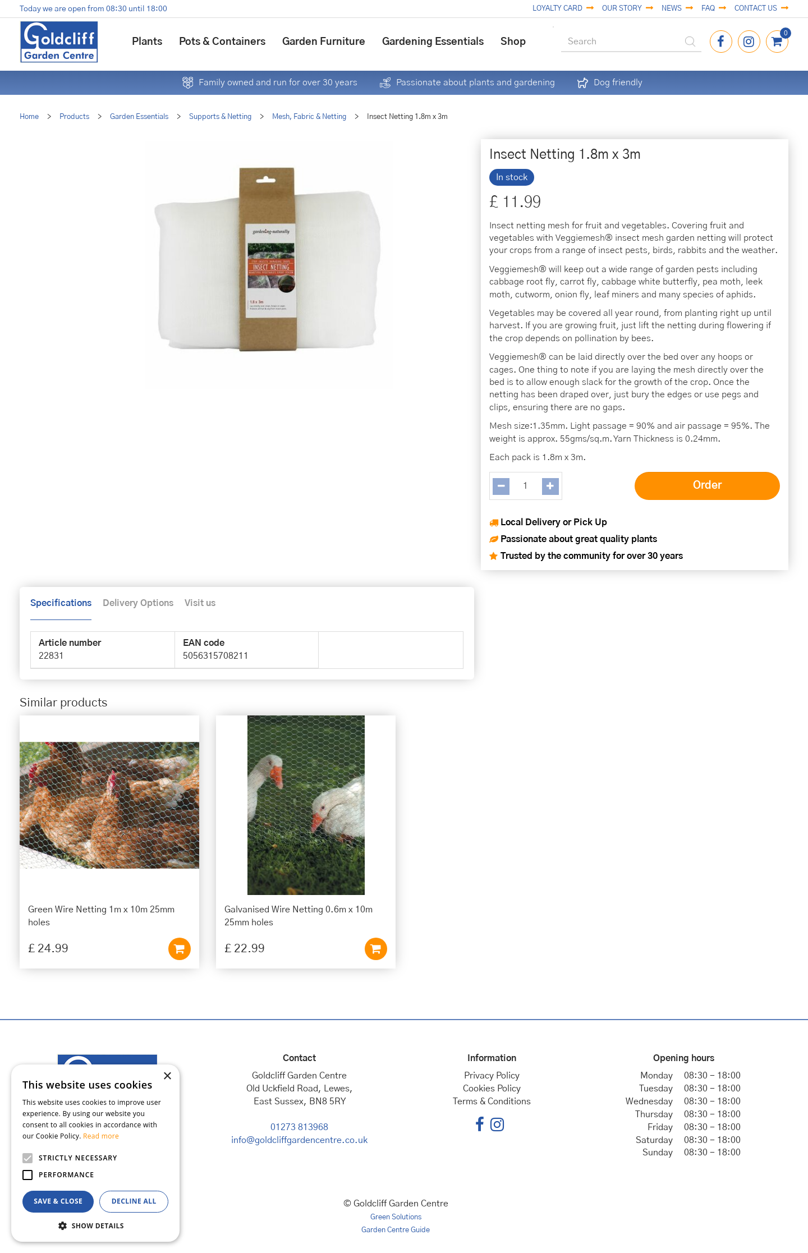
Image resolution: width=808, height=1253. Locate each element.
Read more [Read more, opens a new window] (101, 1136)
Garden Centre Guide (395, 1230)
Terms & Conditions (492, 1101)
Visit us (200, 603)
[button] (95, 1225)
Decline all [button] (134, 1201)
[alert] (95, 1153)
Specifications (60, 603)
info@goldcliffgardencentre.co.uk (299, 1140)
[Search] (631, 42)
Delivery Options (138, 603)
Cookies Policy (492, 1088)
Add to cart (179, 949)
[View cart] (777, 41)
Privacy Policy (492, 1075)
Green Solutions (395, 1217)
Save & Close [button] (58, 1201)
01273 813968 (299, 1127)
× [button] (167, 1076)
